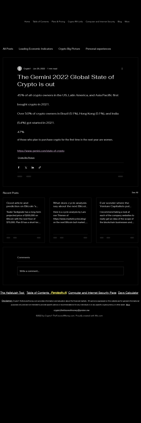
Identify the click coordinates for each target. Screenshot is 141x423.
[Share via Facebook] (18, 167)
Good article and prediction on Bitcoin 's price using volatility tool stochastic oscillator (22, 204)
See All (135, 192)
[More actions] (122, 68)
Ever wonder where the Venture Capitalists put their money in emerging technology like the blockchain (115, 204)
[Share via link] (39, 167)
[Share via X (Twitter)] (25, 167)
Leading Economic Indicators (36, 48)
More (128, 305)
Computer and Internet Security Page (92, 292)
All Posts (8, 48)
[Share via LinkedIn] (32, 167)
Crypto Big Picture (69, 48)
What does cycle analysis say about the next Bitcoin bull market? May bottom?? (70, 204)
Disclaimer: (7, 300)
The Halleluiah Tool (12, 292)
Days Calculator (128, 292)
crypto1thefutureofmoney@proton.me (71, 310)
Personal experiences (98, 48)
